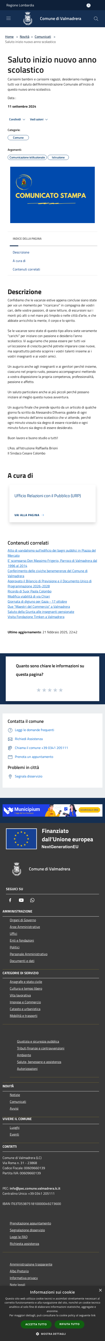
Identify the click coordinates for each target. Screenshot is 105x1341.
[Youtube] (21, 900)
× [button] (100, 1290)
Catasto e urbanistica (25, 1008)
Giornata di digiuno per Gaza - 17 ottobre (37, 601)
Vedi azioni (39, 119)
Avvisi (14, 1108)
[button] (52, 1334)
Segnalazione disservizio (27, 1230)
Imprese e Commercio (25, 1002)
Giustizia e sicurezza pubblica (38, 1041)
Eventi (14, 1134)
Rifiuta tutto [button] (70, 1324)
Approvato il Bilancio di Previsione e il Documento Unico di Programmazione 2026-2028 (50, 583)
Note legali (17, 1284)
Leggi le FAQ (19, 1236)
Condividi (18, 119)
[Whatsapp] (32, 900)
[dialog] (52, 1313)
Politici (15, 947)
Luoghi (15, 1127)
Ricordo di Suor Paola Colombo (29, 591)
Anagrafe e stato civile (26, 981)
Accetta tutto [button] (36, 1324)
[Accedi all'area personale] (88, 5)
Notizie (15, 1094)
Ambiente (24, 1055)
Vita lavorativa (20, 995)
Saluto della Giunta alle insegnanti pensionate (41, 611)
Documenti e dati (22, 960)
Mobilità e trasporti (23, 1015)
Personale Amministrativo (28, 954)
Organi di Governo (23, 919)
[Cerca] (96, 18)
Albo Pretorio (19, 1271)
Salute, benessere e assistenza (39, 1061)
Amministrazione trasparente (31, 1264)
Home (9, 36)
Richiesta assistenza (24, 1243)
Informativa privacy (24, 1277)
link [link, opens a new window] (93, 1315)
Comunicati (43, 36)
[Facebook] (10, 900)
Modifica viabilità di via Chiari (29, 596)
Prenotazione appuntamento (30, 1223)
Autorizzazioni (27, 1068)
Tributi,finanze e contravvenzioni (40, 1048)
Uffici (13, 933)
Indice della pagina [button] (27, 238)
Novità (24, 36)
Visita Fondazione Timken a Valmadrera (36, 616)
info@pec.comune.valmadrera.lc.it (35, 1188)
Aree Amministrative (25, 926)
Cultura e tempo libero (26, 988)
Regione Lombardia (20, 5)
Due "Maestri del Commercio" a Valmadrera (39, 606)
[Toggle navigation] (8, 18)
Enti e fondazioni (22, 940)
